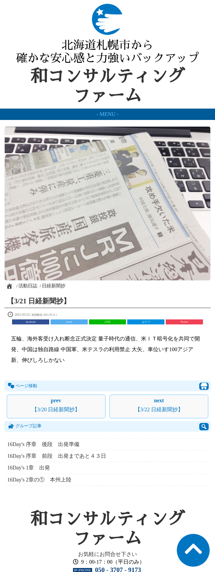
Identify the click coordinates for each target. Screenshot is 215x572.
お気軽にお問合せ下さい (107, 554)
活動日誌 (27, 285)
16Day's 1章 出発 (28, 467)
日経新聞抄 (53, 285)
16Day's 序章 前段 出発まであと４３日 (56, 456)
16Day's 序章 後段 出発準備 (46, 444)
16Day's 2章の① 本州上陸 (39, 479)
